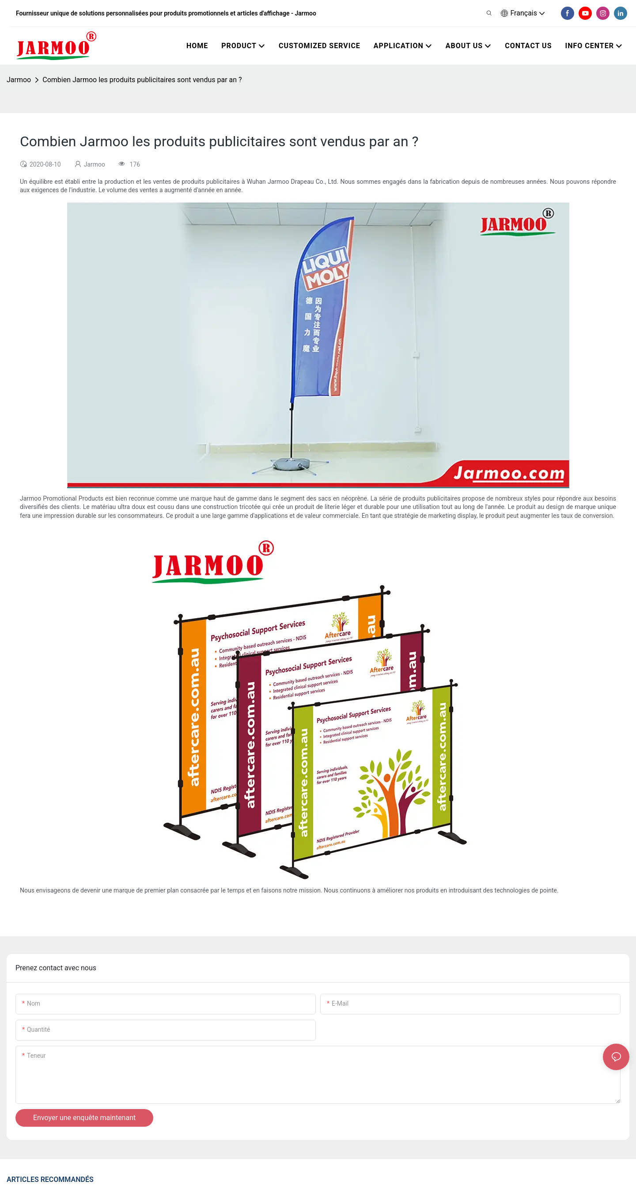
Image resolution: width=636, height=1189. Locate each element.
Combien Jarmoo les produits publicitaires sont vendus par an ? (142, 80)
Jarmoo (19, 80)
